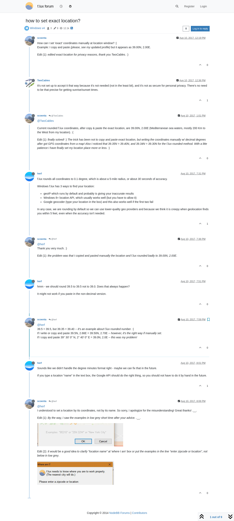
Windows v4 (37, 28)
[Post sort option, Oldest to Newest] (186, 28)
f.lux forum (45, 6)
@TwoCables (56, 116)
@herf (53, 239)
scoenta (41, 38)
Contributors (139, 512)
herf (39, 173)
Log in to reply (200, 28)
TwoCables (43, 80)
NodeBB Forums (119, 512)
